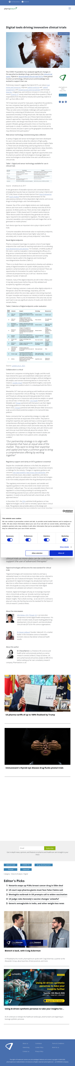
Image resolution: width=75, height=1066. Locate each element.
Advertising (26, 1047)
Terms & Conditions (58, 1043)
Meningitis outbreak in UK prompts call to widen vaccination (38, 894)
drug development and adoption (17, 249)
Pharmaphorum (9, 1046)
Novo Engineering (45, 194)
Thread (18, 403)
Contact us (26, 1051)
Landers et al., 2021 (18, 366)
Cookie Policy (39, 1047)
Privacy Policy (39, 1051)
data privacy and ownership (35, 472)
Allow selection (37, 553)
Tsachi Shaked (14, 197)
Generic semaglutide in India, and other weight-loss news (36, 903)
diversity (9, 92)
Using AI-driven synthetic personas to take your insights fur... (34, 1009)
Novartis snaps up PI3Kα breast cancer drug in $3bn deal (36, 885)
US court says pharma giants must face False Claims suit (36, 890)
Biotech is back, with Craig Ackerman (23, 951)
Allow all (61, 553)
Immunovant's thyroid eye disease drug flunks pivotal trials (34, 768)
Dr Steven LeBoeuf (23, 632)
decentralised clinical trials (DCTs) (31, 76)
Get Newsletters (15, 2)
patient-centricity (33, 87)
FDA (23, 501)
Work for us (55, 1047)
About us (25, 1043)
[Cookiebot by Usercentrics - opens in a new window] (64, 511)
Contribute (38, 1043)
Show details (64, 547)
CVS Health (34, 401)
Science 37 (15, 94)
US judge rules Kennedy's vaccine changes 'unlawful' (34, 899)
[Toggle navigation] (70, 8)
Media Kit (26, 2)
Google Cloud (17, 383)
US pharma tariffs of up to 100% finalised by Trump (30, 715)
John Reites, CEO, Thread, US (27, 615)
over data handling (19, 472)
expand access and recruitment (29, 90)
